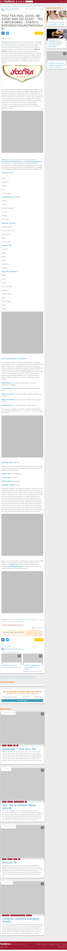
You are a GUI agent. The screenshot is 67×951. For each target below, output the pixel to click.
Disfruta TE (9, 862)
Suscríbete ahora (22, 700)
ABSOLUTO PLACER (7, 394)
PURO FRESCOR (6, 383)
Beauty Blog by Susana (10, 712)
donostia (33, 676)
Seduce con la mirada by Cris (12, 9)
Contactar (57, 944)
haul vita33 (29, 915)
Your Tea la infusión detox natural (19, 806)
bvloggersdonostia (27, 676)
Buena (29, 634)
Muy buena (37, 632)
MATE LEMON (5, 477)
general (4, 745)
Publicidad (64, 944)
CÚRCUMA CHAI (6, 245)
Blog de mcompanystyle (10, 826)
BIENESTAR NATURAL (8, 399)
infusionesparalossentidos (5, 678)
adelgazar (10, 801)
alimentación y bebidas (18, 801)
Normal (34, 634)
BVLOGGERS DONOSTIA (34, 161)
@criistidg (11, 564)
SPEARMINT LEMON (7, 485)
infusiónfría (18, 678)
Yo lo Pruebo (7, 768)
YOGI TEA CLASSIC (7, 172)
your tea (10, 745)
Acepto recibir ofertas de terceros (39, 697)
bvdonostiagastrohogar (17, 676)
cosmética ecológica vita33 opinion (17, 915)
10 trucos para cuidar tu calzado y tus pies (56, 23)
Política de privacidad (41, 944)
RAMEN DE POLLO (10, 665)
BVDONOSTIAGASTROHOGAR (10, 161)
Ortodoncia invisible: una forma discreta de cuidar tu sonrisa (56, 65)
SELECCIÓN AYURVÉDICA (9, 271)
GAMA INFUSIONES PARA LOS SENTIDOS (13, 358)
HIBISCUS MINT (6, 474)
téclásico (31, 678)
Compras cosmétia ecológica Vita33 (20, 920)
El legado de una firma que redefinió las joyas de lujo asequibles (55, 43)
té (28, 678)
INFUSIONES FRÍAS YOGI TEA (10, 462)
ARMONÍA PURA (6, 405)
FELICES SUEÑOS (6, 388)
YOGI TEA (4, 42)
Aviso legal (51, 944)
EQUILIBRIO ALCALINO (8, 223)
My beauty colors (8, 882)
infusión (13, 678)
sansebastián (24, 678)
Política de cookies (62, 946)
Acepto (26, 697)
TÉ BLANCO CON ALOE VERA (10, 197)
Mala (40, 634)
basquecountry (8, 676)
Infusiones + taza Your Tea (19, 748)
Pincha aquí (19, 625)
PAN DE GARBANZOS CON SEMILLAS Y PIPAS (33, 667)
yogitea (35, 678)
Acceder (61, 1)
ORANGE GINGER (6, 481)
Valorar (41, 10)
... (17, 745)
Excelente (30, 632)
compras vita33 (6, 915)
